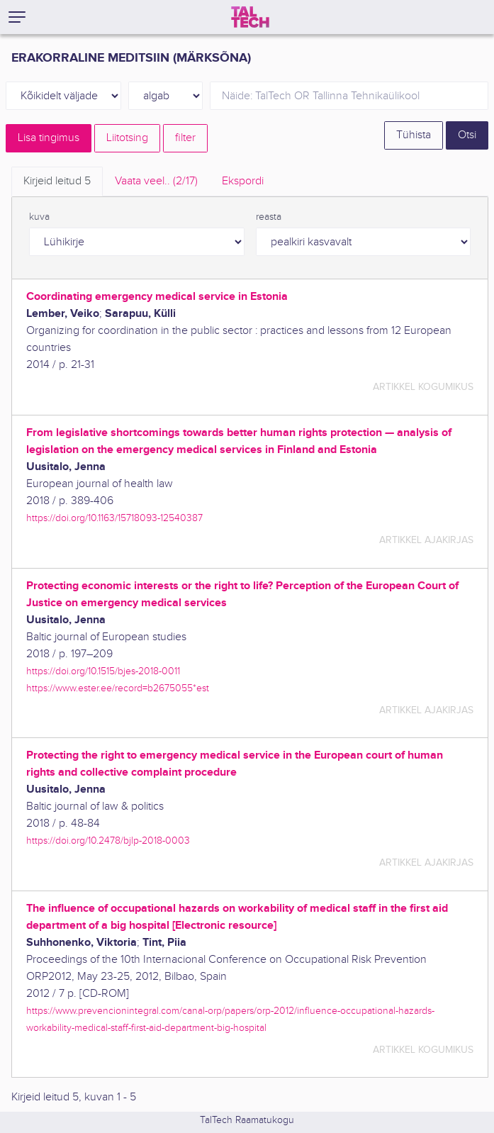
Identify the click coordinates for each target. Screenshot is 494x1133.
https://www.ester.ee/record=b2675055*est (117, 688)
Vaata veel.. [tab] (156, 181)
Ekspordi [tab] (243, 181)
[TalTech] (250, 17)
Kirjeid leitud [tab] (57, 181)
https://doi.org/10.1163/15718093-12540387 (114, 518)
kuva (39, 217)
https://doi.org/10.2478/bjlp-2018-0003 (108, 841)
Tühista (413, 135)
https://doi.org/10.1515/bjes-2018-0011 (103, 671)
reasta (268, 217)
